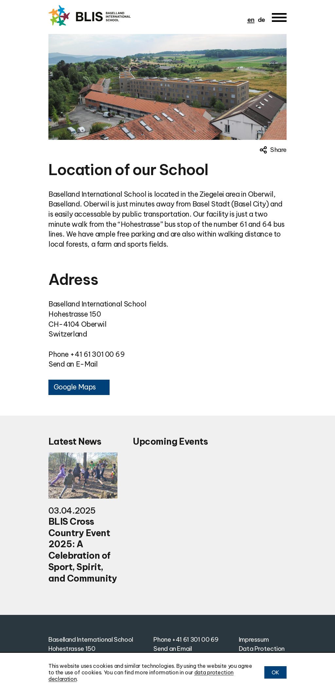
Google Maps (75, 387)
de (261, 20)
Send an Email (172, 648)
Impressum (254, 639)
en (251, 20)
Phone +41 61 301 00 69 (86, 354)
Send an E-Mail (73, 364)
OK (275, 672)
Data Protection (262, 648)
